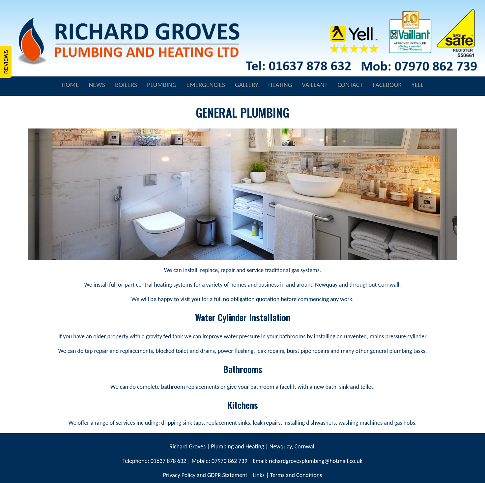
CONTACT (350, 85)
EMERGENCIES (205, 85)
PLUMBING (162, 85)
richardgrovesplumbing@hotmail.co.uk (315, 461)
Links (259, 475)
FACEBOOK (387, 85)
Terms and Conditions (296, 475)
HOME (70, 85)
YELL (417, 85)
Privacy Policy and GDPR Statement (205, 475)
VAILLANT (315, 85)
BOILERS (126, 85)
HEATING (280, 85)
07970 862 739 (229, 461)
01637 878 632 (167, 461)
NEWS (97, 85)
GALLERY (246, 85)
